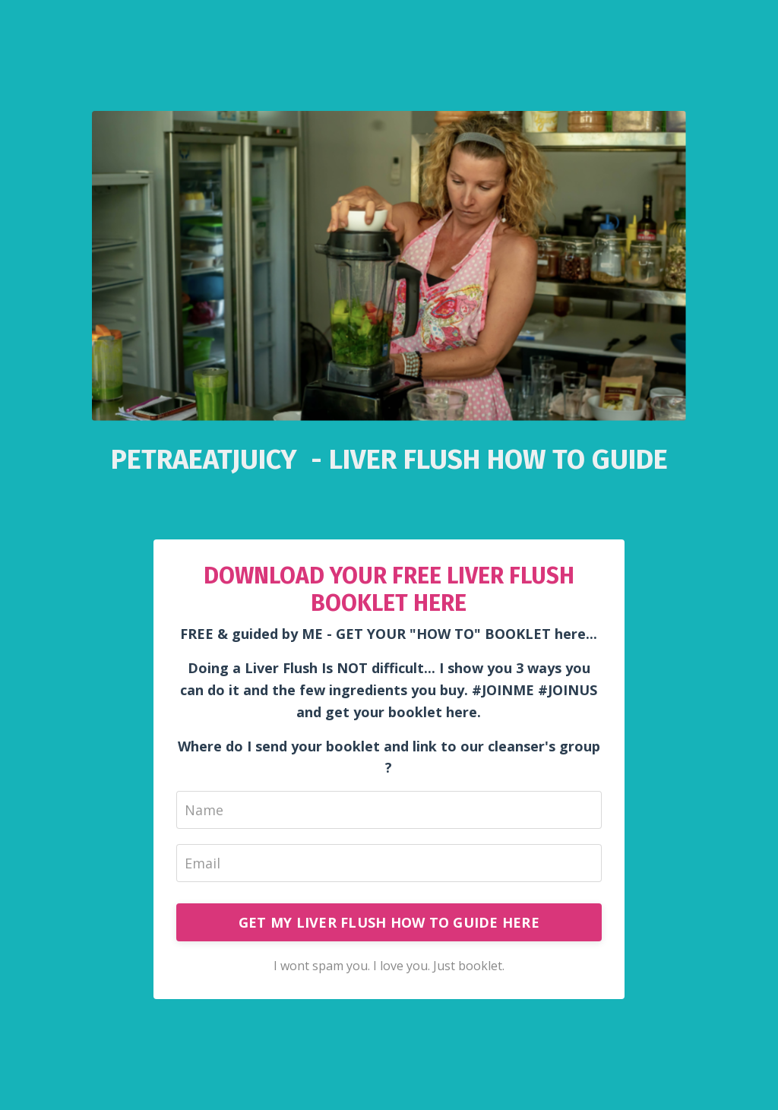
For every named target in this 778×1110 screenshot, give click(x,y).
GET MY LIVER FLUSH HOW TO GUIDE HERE (389, 922)
